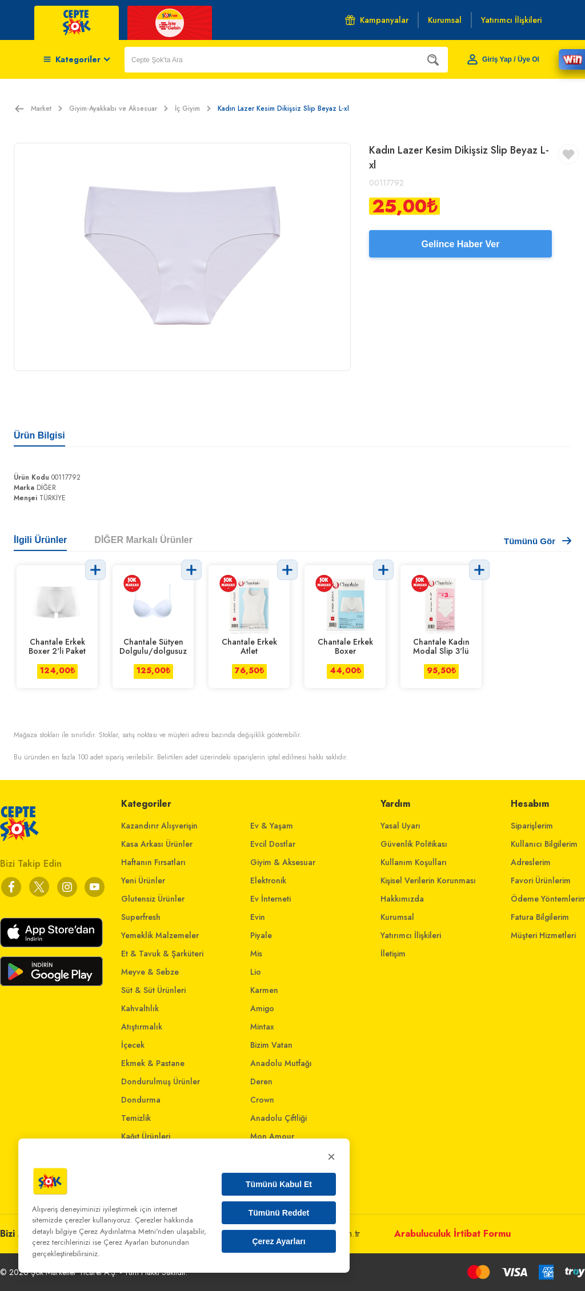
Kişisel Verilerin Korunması (428, 880)
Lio (255, 972)
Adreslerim (531, 862)
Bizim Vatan (271, 1045)
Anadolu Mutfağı (281, 1063)
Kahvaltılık (140, 1008)
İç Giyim (193, 108)
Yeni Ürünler (143, 880)
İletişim (393, 953)
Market (46, 108)
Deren (261, 1081)
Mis (256, 953)
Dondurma (141, 1099)
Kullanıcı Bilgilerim (544, 844)
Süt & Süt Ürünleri (153, 990)
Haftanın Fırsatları (153, 862)
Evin (257, 917)
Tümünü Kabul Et (279, 1184)
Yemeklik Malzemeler (160, 935)
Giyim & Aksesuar (282, 862)
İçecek (133, 1045)
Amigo (262, 1008)
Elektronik (268, 880)
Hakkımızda (402, 898)
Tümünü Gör (537, 541)
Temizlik (136, 1118)
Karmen (264, 990)
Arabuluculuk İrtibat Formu (452, 1233)
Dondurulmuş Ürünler (160, 1081)
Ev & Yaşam (271, 825)
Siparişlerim (532, 825)
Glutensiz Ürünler (153, 898)
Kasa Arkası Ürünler (157, 844)
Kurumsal (397, 917)
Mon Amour (272, 1136)
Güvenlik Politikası (413, 844)
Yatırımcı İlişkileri (410, 935)
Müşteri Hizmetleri (543, 935)
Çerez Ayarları (278, 1241)
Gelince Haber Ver (461, 244)
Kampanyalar (376, 20)
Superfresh (141, 917)
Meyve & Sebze (150, 972)
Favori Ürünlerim (541, 880)
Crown (262, 1099)
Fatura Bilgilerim (540, 917)
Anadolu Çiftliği (278, 1118)
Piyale (261, 935)
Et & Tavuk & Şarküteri (162, 953)
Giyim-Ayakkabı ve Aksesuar (118, 108)
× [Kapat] (331, 1156)
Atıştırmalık (141, 1026)
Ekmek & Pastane (153, 1063)
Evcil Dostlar (272, 844)
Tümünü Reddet (279, 1212)
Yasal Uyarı (400, 825)
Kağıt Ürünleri (145, 1136)
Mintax (262, 1026)
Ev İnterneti (270, 898)
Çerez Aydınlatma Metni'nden (126, 1231)
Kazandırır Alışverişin (159, 825)
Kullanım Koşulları (413, 862)
